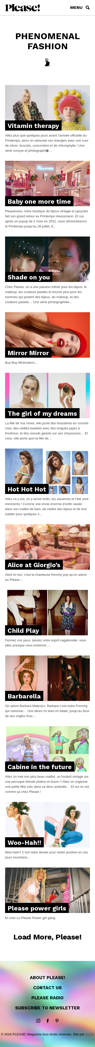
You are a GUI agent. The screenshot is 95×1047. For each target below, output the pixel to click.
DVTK (89, 1034)
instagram (38, 1021)
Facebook (47, 1021)
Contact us (47, 987)
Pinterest (57, 1021)
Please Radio (47, 997)
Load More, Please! (47, 936)
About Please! (47, 977)
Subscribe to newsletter (47, 1007)
